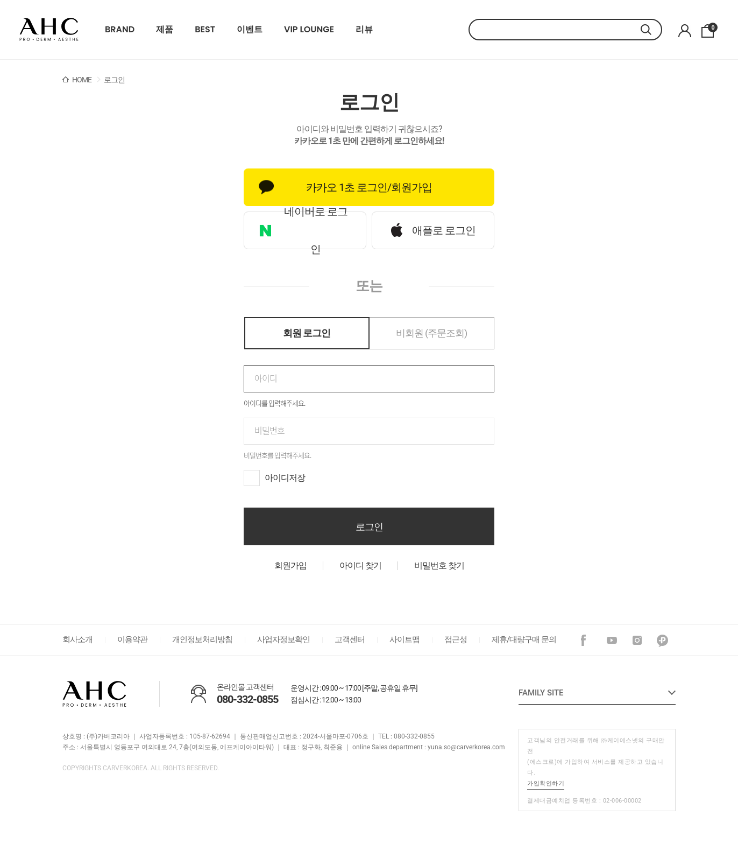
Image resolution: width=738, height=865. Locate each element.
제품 (164, 30)
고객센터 (350, 639)
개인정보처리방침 (202, 639)
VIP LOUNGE (309, 30)
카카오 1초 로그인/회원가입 (345, 187)
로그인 (369, 526)
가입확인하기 (545, 783)
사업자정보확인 (283, 639)
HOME (81, 79)
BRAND (119, 30)
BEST (205, 30)
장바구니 (711, 28)
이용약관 (132, 639)
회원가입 (290, 565)
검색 (651, 29)
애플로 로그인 (433, 230)
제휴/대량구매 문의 (524, 639)
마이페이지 (684, 31)
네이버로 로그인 (303, 230)
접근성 (455, 639)
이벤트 (249, 30)
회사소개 (77, 639)
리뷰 (364, 30)
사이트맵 (404, 639)
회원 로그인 (306, 333)
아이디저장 (285, 478)
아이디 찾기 (360, 565)
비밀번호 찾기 (439, 565)
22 (49, 29)
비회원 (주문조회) (431, 333)
